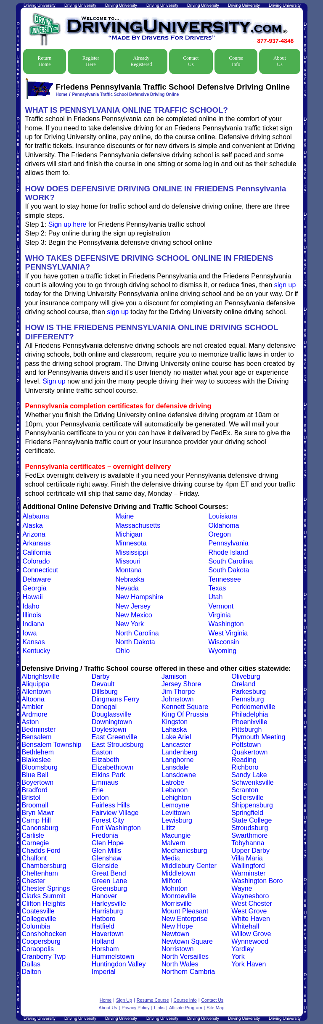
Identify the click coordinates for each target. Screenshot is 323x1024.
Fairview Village (115, 812)
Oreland (243, 684)
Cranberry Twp (44, 956)
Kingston (175, 721)
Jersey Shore (181, 684)
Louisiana (223, 516)
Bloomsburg (40, 767)
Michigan (129, 534)
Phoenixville (249, 721)
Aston (30, 721)
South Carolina (231, 561)
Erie (97, 790)
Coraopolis (38, 949)
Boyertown (38, 782)
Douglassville (111, 714)
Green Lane (109, 880)
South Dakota (229, 570)
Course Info (236, 61)
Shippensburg (252, 805)
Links (159, 1007)
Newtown (175, 933)
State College (251, 820)
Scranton (244, 790)
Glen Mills (106, 850)
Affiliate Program (185, 1007)
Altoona (33, 699)
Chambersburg (44, 865)
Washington (226, 623)
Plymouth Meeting (258, 737)
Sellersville (247, 797)
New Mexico (134, 615)
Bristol (31, 797)
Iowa (30, 633)
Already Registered (141, 61)
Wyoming (223, 650)
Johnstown (178, 699)
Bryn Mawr (38, 812)
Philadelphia (249, 714)
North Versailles (185, 956)
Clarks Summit (44, 896)
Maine (125, 516)
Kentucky (36, 650)
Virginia (220, 615)
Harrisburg (107, 911)
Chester (33, 880)
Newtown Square (187, 941)
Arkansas (37, 543)
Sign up (53, 381)
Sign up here (67, 224)
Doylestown (109, 729)
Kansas (34, 642)
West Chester (251, 903)
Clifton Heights (44, 903)
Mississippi (132, 552)
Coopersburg (41, 941)
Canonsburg (40, 827)
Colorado (36, 561)
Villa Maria (246, 858)
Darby (101, 676)
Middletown (179, 873)
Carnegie (35, 843)
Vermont (221, 606)
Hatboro (104, 918)
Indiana (34, 623)
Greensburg (109, 888)
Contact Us (191, 61)
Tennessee (225, 579)
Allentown (36, 691)
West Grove (249, 911)
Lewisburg (177, 820)
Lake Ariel (176, 737)
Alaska (33, 525)
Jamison (174, 676)
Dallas (31, 964)
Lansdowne (179, 774)
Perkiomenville (253, 706)
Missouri (128, 561)
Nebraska (130, 579)
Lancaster (176, 744)
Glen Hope (108, 843)
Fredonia (105, 835)
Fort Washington (116, 827)
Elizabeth (105, 759)
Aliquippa (36, 684)
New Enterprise (184, 918)
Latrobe (173, 782)
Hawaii (33, 597)
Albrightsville (41, 676)
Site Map (215, 1007)
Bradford (35, 790)
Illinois (32, 615)
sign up (285, 284)
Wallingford (248, 865)
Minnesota (131, 543)
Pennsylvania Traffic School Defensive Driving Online (125, 94)
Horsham (105, 949)
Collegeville (39, 918)
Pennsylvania (229, 543)
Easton (102, 752)
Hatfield (103, 926)
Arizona (34, 534)
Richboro (244, 767)
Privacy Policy (135, 1007)
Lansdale (175, 767)
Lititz (168, 827)
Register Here (90, 61)
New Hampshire (140, 597)
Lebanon (175, 790)
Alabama (36, 516)
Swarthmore (249, 835)
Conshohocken (44, 933)
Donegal (104, 706)
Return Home (45, 61)
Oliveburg (245, 676)
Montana (129, 570)
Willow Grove (251, 933)
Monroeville (179, 896)
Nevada (127, 588)
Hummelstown (113, 956)
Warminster (248, 873)
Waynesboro (250, 896)
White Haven (250, 918)
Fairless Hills (111, 805)
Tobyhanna (247, 843)
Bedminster (39, 729)
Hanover (104, 896)
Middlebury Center (189, 865)
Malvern (173, 843)
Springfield (247, 812)
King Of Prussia (185, 714)
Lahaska (174, 729)
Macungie (176, 835)
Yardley (242, 949)
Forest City (108, 820)
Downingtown (112, 721)
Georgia (35, 588)
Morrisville (177, 903)
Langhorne (178, 759)
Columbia (36, 926)
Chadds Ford (41, 850)
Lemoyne (175, 805)
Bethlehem (38, 752)
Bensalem (37, 737)
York (237, 956)
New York (130, 623)
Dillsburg (105, 691)
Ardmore (35, 714)
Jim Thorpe (178, 691)
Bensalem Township (52, 744)
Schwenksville (252, 782)
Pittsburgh (246, 729)
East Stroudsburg (118, 744)
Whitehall (245, 926)
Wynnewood (249, 941)
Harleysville (109, 903)
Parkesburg (248, 691)
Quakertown (249, 752)
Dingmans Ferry (116, 699)
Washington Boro (257, 880)
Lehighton (176, 797)
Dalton (31, 971)
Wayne (241, 888)
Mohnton (175, 888)
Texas (217, 588)
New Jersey (133, 606)
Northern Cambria (188, 971)
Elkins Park (108, 774)
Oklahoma (224, 525)
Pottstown (246, 744)
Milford (172, 880)
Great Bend (109, 873)
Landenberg (179, 752)
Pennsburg (247, 699)
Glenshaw (107, 858)
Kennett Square (185, 706)
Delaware (37, 579)
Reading (244, 759)
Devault (103, 684)
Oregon (220, 534)
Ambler (32, 706)
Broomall (35, 805)
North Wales (180, 964)
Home (62, 94)
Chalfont (34, 858)
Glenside (105, 865)
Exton (100, 797)
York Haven (248, 964)
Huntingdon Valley (119, 964)
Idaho (31, 606)
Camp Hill (36, 820)
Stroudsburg (249, 827)
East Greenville (115, 737)
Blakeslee (36, 759)
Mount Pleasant (185, 911)
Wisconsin (224, 642)
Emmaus (105, 782)
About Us (279, 61)
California (37, 552)
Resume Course (153, 1000)
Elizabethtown (113, 767)
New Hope (177, 926)
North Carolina (137, 633)
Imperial (104, 971)
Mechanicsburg (184, 850)
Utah (216, 597)
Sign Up (124, 1000)
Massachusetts (138, 525)
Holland (103, 941)
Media (171, 858)
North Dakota (135, 642)
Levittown (176, 812)
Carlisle (33, 835)
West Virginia (228, 633)
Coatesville (38, 911)
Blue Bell (35, 774)
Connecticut (40, 570)
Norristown (177, 949)
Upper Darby (250, 850)
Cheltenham (40, 873)
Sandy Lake (249, 774)
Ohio (123, 650)
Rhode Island (228, 552)
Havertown (108, 933)
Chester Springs (46, 888)
